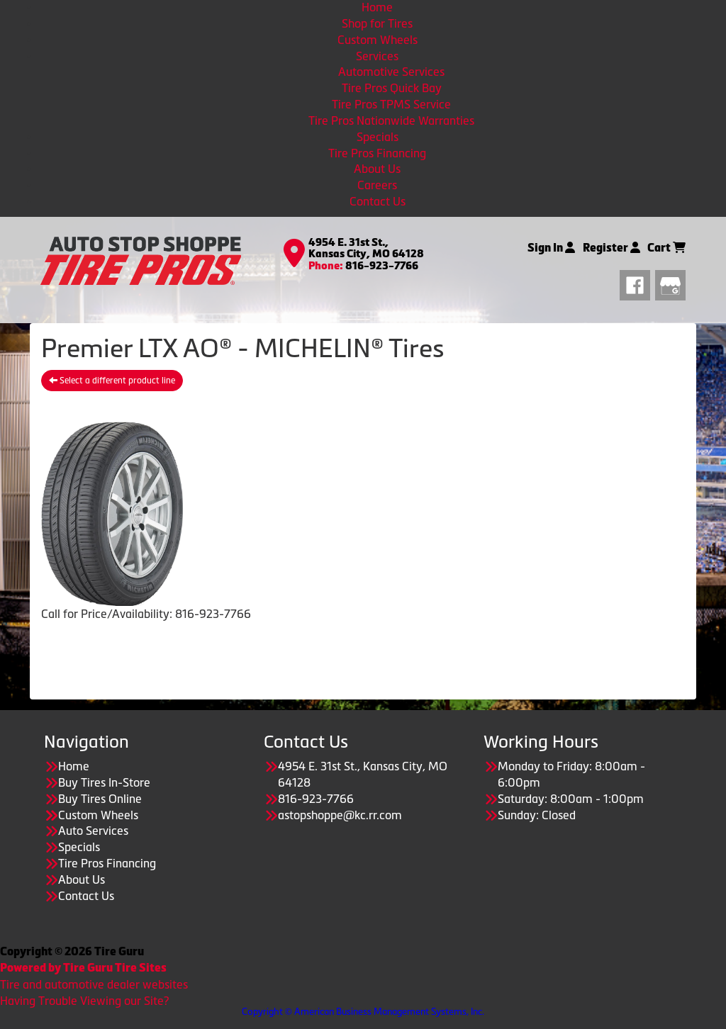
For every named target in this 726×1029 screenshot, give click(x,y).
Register (611, 248)
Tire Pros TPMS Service (391, 104)
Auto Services (93, 830)
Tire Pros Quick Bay (392, 87)
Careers (377, 185)
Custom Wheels (377, 39)
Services (377, 56)
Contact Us (378, 201)
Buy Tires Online (100, 798)
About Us (377, 168)
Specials (377, 136)
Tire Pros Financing (377, 153)
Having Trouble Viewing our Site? (84, 1000)
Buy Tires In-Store (104, 782)
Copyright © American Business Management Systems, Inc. (363, 1011)
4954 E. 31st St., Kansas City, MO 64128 (366, 248)
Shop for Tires (377, 23)
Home (377, 7)
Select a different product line (112, 381)
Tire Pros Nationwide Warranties (391, 120)
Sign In (551, 248)
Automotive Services (391, 71)
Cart (666, 248)
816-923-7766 (381, 265)
